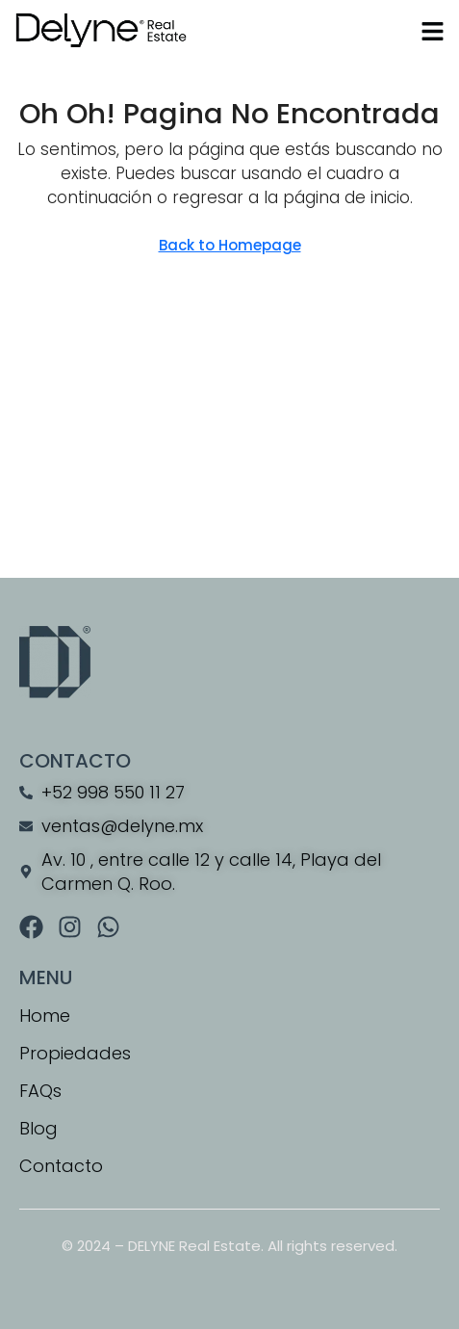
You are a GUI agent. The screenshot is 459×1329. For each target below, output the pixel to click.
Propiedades (75, 1053)
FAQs (40, 1091)
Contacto (61, 1166)
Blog (38, 1128)
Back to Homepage (230, 245)
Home (44, 1015)
